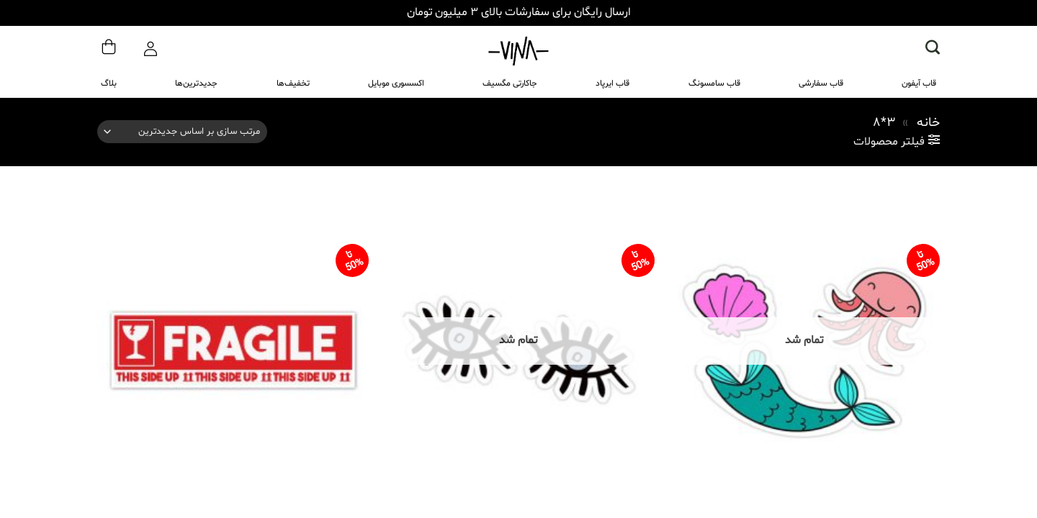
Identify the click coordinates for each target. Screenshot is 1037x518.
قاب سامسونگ (714, 83)
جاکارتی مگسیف (509, 83)
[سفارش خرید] (182, 132)
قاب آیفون (919, 83)
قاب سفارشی (821, 83)
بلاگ (109, 83)
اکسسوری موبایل (396, 83)
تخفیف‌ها (293, 83)
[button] (932, 47)
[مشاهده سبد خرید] (108, 44)
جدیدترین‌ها (196, 83)
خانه (928, 123)
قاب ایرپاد (612, 83)
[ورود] (150, 45)
